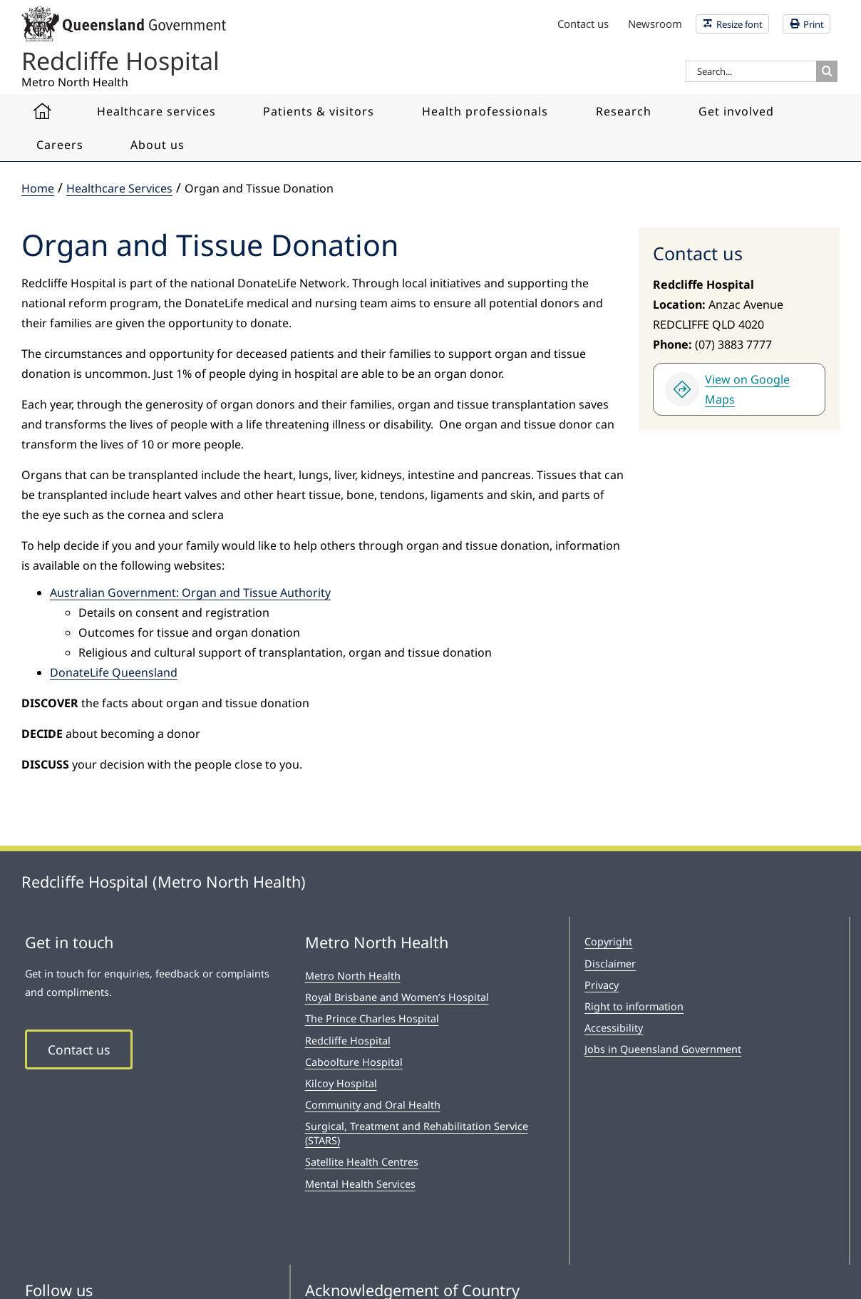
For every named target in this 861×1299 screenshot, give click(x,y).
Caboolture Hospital (354, 1062)
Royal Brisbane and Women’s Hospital (397, 997)
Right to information (634, 1006)
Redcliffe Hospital (348, 1040)
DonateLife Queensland (113, 672)
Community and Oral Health (372, 1104)
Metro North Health (353, 975)
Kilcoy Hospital (341, 1083)
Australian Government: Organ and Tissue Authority (190, 592)
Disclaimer (610, 963)
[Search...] (751, 71)
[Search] (826, 71)
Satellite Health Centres (361, 1162)
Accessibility (613, 1027)
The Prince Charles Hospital (372, 1018)
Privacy (601, 985)
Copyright (608, 941)
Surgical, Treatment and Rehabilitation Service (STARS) (416, 1133)
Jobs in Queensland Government (662, 1049)
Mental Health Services (360, 1184)
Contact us (79, 1049)
